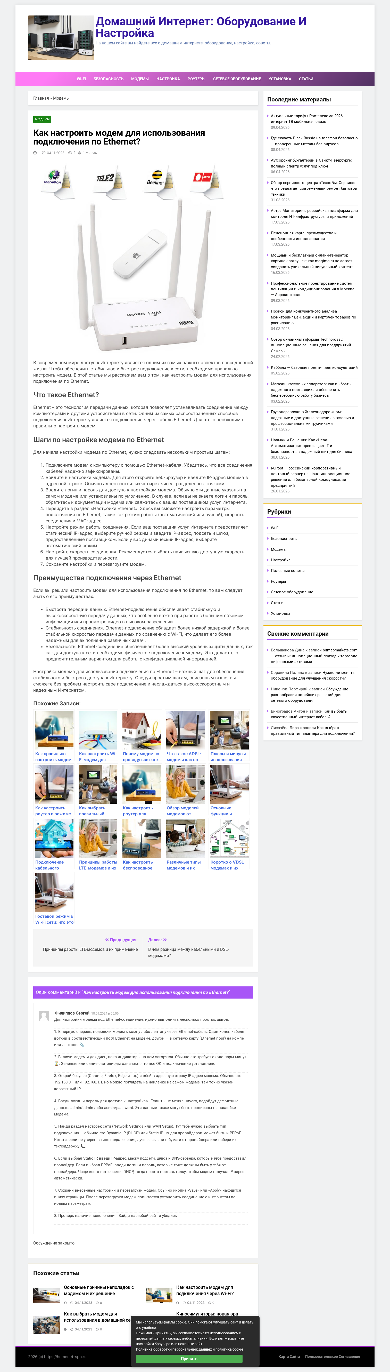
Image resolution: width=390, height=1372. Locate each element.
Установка (280, 79)
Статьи (306, 79)
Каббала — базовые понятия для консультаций (314, 367)
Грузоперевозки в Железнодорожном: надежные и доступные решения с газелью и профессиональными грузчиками (312, 418)
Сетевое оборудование (237, 79)
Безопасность (108, 79)
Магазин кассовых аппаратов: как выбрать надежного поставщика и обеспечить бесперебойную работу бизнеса (311, 390)
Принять (189, 1358)
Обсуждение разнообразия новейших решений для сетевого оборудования (309, 695)
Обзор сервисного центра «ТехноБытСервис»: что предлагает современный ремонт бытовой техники (314, 188)
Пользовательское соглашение (332, 1356)
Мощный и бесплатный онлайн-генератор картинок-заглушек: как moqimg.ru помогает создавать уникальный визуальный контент (312, 261)
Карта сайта (289, 1356)
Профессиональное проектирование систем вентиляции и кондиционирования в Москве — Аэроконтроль (312, 289)
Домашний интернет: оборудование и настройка (201, 27)
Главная (41, 98)
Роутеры (196, 79)
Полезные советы (288, 570)
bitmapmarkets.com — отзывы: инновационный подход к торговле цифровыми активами (314, 656)
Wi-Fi (81, 79)
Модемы (140, 79)
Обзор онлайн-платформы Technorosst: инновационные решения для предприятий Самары (311, 345)
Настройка (168, 79)
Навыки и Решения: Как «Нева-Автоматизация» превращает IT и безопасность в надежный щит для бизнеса (311, 446)
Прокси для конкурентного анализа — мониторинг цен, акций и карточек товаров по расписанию (313, 317)
